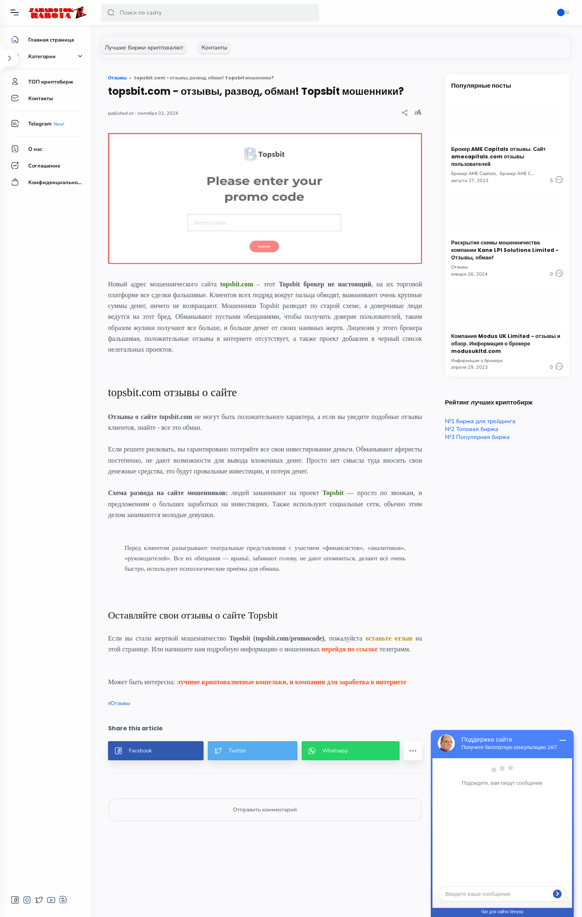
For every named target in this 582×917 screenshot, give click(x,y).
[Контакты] (214, 48)
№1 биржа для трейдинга (480, 421)
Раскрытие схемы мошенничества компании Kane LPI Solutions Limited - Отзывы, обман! (505, 250)
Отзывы (120, 703)
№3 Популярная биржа (477, 437)
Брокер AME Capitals (473, 173)
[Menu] (14, 12)
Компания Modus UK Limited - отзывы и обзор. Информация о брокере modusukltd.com (505, 344)
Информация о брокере (477, 360)
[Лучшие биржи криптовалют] (144, 48)
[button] (111, 13)
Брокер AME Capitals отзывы (531, 173)
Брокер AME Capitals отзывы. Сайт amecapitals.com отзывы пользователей (498, 156)
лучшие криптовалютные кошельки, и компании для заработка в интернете (291, 681)
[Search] (210, 13)
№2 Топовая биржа (472, 429)
